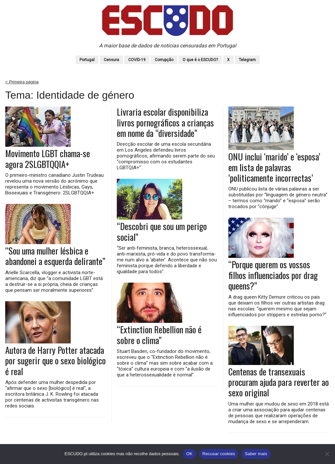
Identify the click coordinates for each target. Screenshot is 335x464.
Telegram (247, 60)
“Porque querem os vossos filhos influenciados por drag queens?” (273, 275)
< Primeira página (22, 81)
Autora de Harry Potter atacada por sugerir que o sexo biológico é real (55, 360)
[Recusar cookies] (327, 454)
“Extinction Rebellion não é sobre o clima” (159, 334)
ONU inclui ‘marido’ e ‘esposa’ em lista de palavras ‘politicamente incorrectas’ (274, 167)
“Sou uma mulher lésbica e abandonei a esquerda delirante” (55, 256)
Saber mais (256, 453)
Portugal (87, 60)
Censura (111, 60)
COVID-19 (137, 60)
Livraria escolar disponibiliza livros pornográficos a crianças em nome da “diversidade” (165, 122)
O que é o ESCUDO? (200, 60)
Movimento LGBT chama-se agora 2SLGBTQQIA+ (47, 158)
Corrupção (164, 60)
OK (189, 453)
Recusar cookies (219, 453)
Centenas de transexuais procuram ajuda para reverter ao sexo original (278, 382)
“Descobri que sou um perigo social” (162, 231)
